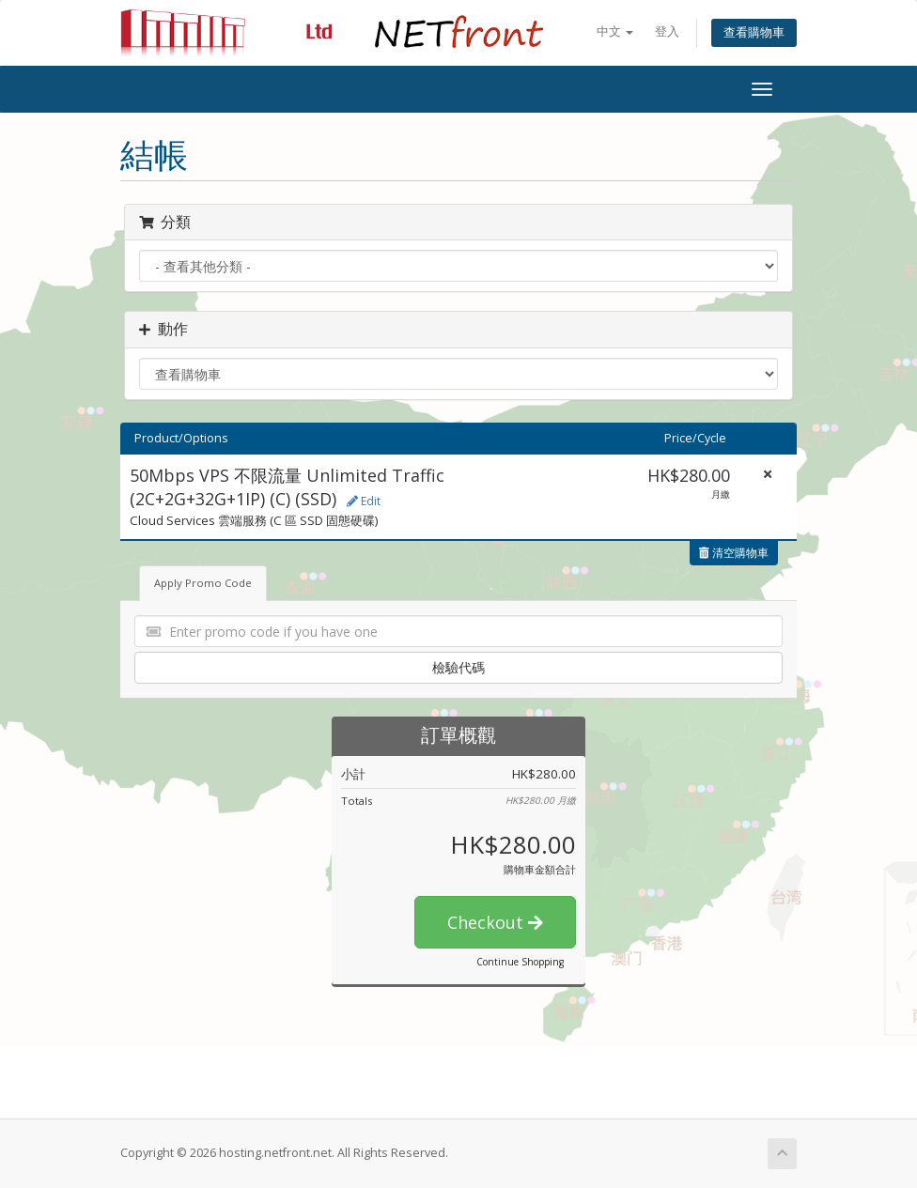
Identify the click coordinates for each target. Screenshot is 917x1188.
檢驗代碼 (458, 667)
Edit (364, 501)
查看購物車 (754, 32)
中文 (615, 31)
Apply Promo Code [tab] (203, 583)
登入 (667, 31)
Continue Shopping (520, 961)
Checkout (495, 922)
